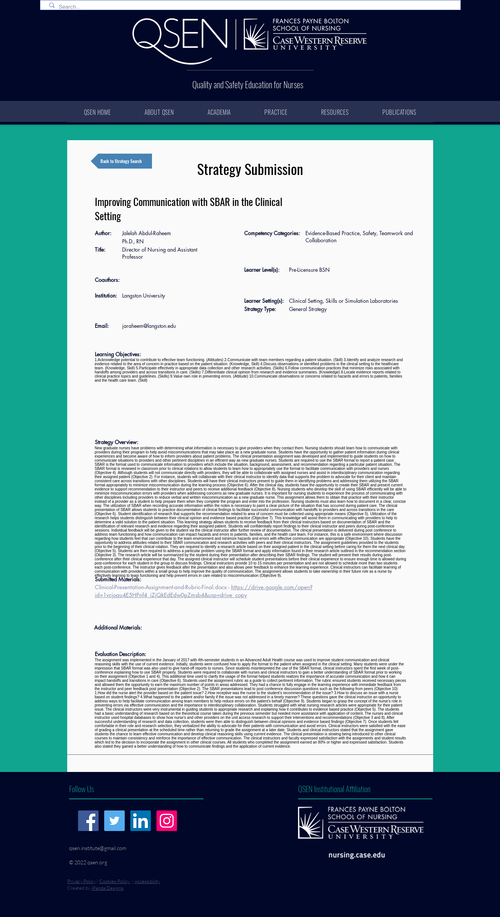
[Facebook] (88, 820)
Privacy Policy (81, 881)
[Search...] (252, 7)
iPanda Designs (107, 888)
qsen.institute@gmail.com (97, 848)
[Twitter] (114, 820)
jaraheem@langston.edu (149, 325)
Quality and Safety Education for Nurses (247, 84)
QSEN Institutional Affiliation (334, 788)
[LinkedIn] (140, 820)
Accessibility (147, 881)
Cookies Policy (115, 881)
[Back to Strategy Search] (121, 161)
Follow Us (81, 788)
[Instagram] (166, 820)
